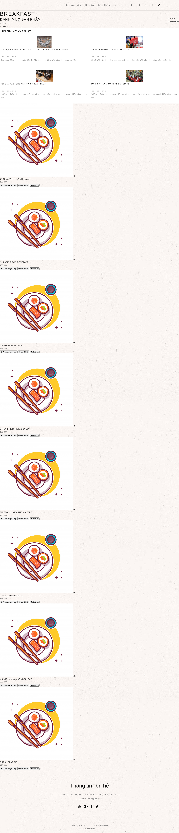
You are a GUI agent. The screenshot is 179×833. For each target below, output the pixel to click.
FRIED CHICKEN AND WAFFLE (16, 512)
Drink (4, 26)
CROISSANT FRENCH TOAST (15, 179)
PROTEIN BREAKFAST (12, 345)
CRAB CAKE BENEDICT (12, 595)
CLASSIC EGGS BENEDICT (14, 262)
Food (4, 23)
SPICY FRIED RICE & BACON (15, 429)
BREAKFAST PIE (8, 762)
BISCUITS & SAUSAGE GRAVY (16, 679)
